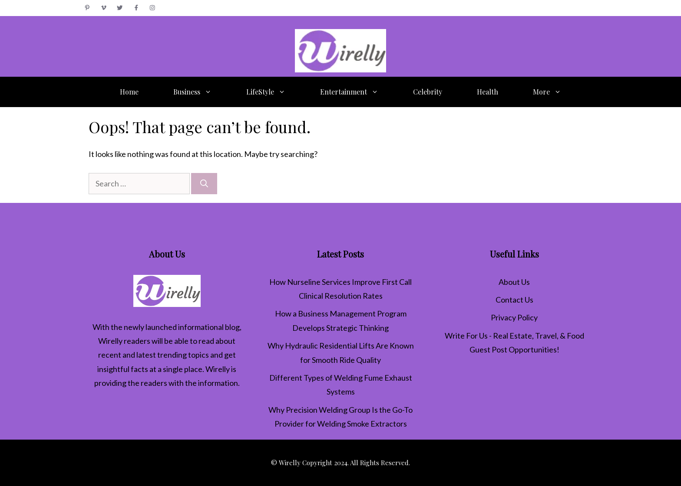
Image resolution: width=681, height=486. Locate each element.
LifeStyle (274, 92)
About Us (514, 282)
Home (129, 91)
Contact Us (514, 299)
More (556, 92)
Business (201, 92)
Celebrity (427, 91)
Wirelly (110, 341)
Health (487, 91)
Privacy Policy (514, 317)
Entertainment (358, 92)
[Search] (204, 183)
